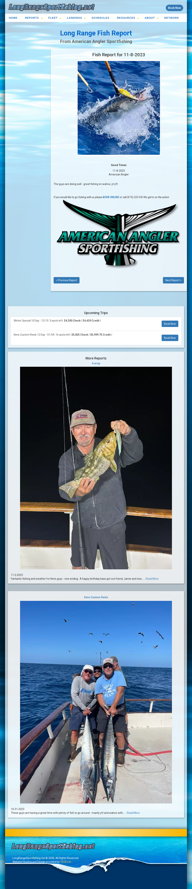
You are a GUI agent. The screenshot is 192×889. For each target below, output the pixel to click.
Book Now (170, 323)
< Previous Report (66, 280)
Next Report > (173, 280)
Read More (152, 578)
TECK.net (65, 861)
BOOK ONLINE (111, 197)
